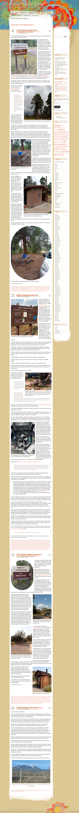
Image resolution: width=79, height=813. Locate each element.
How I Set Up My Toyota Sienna (60, 61)
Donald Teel (37, 391)
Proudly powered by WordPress (14, 809)
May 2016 (56, 299)
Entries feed (57, 330)
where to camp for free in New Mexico (16, 703)
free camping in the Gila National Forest (24, 287)
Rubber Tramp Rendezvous (59, 193)
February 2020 (57, 237)
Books (56, 164)
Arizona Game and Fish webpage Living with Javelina (29, 461)
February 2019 (57, 254)
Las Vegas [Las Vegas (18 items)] (60, 139)
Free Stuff (56, 168)
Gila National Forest (27, 545)
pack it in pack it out (23, 701)
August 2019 (57, 246)
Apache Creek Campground (34, 286)
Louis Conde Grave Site (63, 86)
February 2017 (57, 287)
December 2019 (57, 240)
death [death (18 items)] (62, 135)
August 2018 (57, 262)
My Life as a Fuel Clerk (59, 182)
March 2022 (57, 215)
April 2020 (56, 235)
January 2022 (57, 217)
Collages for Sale (22, 12)
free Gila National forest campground (24, 288)
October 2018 (57, 259)
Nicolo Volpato (27, 809)
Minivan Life (16, 286)
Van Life (25, 286)
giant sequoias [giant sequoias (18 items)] (56, 138)
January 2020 (57, 239)
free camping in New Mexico (43, 543)
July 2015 (56, 313)
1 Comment (40, 703)
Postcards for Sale (27, 15)
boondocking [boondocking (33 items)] (57, 127)
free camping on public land (46, 287)
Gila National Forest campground (21, 289)
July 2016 (56, 297)
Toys (55, 200)
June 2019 (56, 248)
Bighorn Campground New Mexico (42, 696)
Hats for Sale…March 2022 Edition (60, 69)
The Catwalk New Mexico (47, 701)
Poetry (56, 189)
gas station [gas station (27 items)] (65, 136)
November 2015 (57, 308)
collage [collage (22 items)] (62, 133)
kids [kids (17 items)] (57, 139)
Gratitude (56, 172)
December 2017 (57, 273)
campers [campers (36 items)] (56, 132)
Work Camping (57, 207)
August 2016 (57, 295)
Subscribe (57, 106)
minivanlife (18, 701)
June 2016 (56, 298)
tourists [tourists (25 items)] (62, 149)
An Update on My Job (58, 68)
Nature (56, 185)
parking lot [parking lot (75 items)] (62, 144)
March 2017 (57, 286)
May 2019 (56, 250)
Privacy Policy (35, 15)
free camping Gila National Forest (45, 697)
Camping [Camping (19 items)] (58, 133)
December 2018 (57, 257)
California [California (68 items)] (61, 130)
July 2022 (56, 214)
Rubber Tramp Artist (26, 3)
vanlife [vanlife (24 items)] (62, 153)
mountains (46, 790)
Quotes (56, 190)
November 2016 (57, 291)
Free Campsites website (14, 288)
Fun (55, 170)
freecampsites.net (45, 288)
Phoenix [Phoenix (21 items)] (55, 146)
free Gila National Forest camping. (23, 544)
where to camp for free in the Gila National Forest (30, 703)
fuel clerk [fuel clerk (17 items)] (60, 136)
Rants (56, 192)
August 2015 (57, 312)
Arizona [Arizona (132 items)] (57, 125)
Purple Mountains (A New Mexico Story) (30, 707)
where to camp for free (44, 549)
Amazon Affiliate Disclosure (60, 117)
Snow (56, 60)
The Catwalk (29, 701)
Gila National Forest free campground (36, 545)
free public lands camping (20, 545)
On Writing (56, 186)
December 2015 (57, 306)
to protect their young (21, 549)
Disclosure (49, 12)
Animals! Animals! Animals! (18, 540)
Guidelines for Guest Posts (16, 15)
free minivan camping (33, 288)
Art (55, 163)
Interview (56, 178)
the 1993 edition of (44, 404)
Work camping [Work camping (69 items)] (58, 155)
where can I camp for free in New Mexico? (19, 702)
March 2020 (57, 236)
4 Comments (21, 791)
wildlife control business (41, 491)
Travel (56, 201)
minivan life (41, 289)
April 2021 (56, 225)
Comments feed (57, 331)
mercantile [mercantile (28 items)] (65, 139)
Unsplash (44, 391)
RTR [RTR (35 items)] (63, 146)
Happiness (56, 175)
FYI (55, 171)
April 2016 (56, 301)
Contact (43, 12)
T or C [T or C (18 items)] (60, 149)
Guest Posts (57, 174)
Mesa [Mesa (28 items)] (55, 141)
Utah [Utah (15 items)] (61, 151)
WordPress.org (57, 333)
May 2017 (56, 283)
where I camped (47, 702)
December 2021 (57, 218)
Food (56, 167)
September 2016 (57, 294)
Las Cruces (42, 790)
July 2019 (56, 247)
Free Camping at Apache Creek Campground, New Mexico (27, 31)
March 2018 (57, 269)
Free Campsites (31, 75)
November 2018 (57, 258)
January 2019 (57, 255)
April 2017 (56, 284)
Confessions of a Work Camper (34, 12)
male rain (45, 501)
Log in (56, 328)
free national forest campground (34, 544)
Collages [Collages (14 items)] (65, 133)
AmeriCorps (32, 790)
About (16, 12)
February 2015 (57, 320)
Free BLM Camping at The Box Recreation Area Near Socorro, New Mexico (61, 73)
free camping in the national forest (36, 287)
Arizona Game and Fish (31, 541)
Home (12, 12)
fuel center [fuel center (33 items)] (56, 136)
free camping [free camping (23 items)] (65, 135)
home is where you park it (30, 289)
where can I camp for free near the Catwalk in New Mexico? (35, 702)
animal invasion (25, 541)
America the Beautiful (26, 790)
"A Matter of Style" (41, 540)
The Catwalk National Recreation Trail (37, 701)
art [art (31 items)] (61, 125)
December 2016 (57, 290)
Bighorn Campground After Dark (27, 295)
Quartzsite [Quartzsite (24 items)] (59, 146)
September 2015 (57, 310)
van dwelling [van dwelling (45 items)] (65, 151)
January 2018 (57, 272)
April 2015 (56, 317)
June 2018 (56, 265)
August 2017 (57, 279)
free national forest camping (43, 544)
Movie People (57, 66)
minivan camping (37, 289)
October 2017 (57, 276)
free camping (47, 286)
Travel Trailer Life (58, 203)
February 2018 (57, 270)
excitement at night (31, 543)
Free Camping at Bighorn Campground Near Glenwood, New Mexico (29, 555)
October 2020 (57, 228)
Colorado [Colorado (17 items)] (55, 135)
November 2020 (57, 226)
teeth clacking (16, 549)
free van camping (39, 288)
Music (56, 181)
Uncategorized (57, 204)
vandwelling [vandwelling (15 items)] (56, 153)
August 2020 (57, 229)
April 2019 (56, 251)
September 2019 (57, 244)
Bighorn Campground (38, 541)
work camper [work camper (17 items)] (66, 153)
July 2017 (56, 280)
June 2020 (56, 232)
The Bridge (57, 197)
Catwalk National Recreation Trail (44, 574)
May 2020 (56, 233)
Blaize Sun (26, 33)
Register (56, 327)
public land (45, 289)
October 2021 (57, 219)
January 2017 (57, 288)
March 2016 (57, 302)
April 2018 (56, 268)
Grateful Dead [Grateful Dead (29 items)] (62, 138)
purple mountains (16, 791)
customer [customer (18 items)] (59, 135)
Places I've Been (21, 286)
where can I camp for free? (36, 549)
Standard (49, 30)
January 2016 (57, 305)
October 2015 (57, 309)
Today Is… (56, 199)
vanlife (31, 549)
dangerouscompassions (59, 81)
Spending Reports (58, 196)
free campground (41, 286)
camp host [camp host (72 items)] (62, 132)
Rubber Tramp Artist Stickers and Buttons (19, 18)
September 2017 (57, 277)
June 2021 (56, 222)
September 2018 (57, 261)
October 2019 (57, 243)
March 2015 (57, 319)
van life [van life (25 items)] (59, 153)
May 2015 (56, 316)
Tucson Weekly (27, 549)
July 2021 (56, 221)
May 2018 (56, 266)
